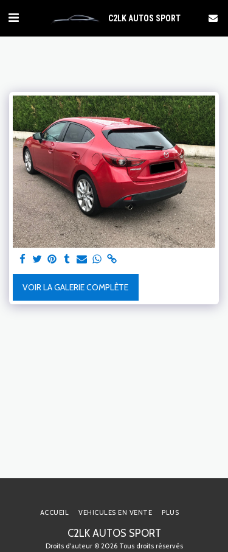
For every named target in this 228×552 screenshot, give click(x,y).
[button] (13, 17)
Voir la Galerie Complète (75, 287)
